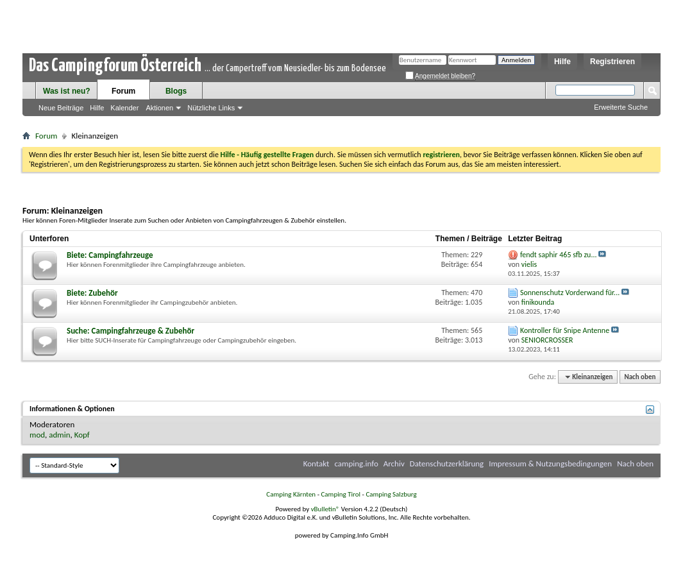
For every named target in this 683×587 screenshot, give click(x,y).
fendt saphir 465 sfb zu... (558, 254)
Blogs (176, 91)
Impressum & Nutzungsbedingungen (550, 463)
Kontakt (316, 463)
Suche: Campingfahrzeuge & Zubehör (130, 331)
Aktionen (159, 108)
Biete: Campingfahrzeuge (110, 255)
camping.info (356, 463)
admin (59, 434)
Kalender (124, 108)
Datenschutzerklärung (447, 463)
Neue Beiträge (60, 108)
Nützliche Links (211, 108)
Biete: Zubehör (92, 293)
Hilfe (562, 61)
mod (37, 434)
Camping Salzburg (391, 494)
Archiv (394, 463)
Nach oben (639, 377)
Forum (123, 91)
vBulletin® (325, 509)
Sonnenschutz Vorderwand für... (570, 292)
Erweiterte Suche (621, 107)
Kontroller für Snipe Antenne (564, 330)
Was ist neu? (66, 91)
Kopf (82, 434)
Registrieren (612, 61)
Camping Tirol (340, 494)
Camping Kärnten (291, 494)
